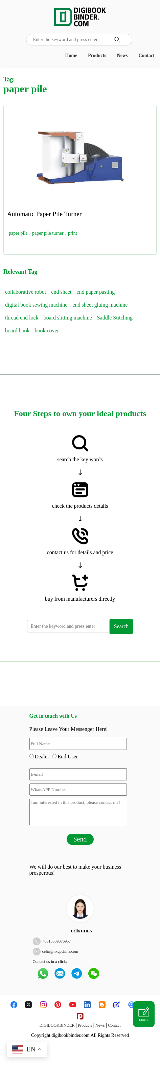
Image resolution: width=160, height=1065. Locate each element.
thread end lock (22, 318)
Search (121, 626)
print (72, 233)
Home (71, 55)
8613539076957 (57, 941)
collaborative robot (25, 292)
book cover (47, 330)
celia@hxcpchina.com (60, 951)
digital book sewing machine (36, 305)
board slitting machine (68, 318)
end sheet (61, 292)
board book (17, 330)
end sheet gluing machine (100, 305)
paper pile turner (48, 233)
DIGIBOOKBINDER (56, 1025)
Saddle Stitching (115, 318)
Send (80, 839)
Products (97, 55)
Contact (147, 55)
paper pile (18, 233)
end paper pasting (95, 292)
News (122, 55)
